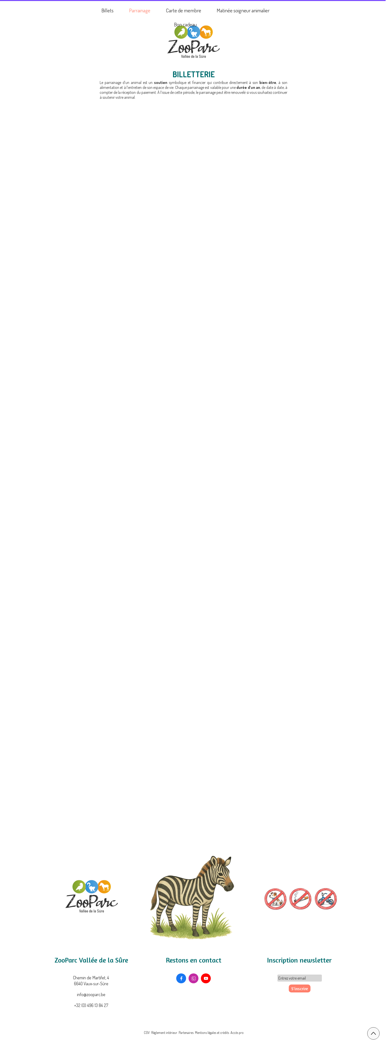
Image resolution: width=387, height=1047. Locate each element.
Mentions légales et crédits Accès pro (219, 1032)
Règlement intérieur (164, 1032)
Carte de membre (183, 10)
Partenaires (186, 1032)
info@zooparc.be (91, 994)
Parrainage (139, 10)
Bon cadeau (185, 24)
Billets (107, 10)
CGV (147, 1032)
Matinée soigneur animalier (243, 10)
